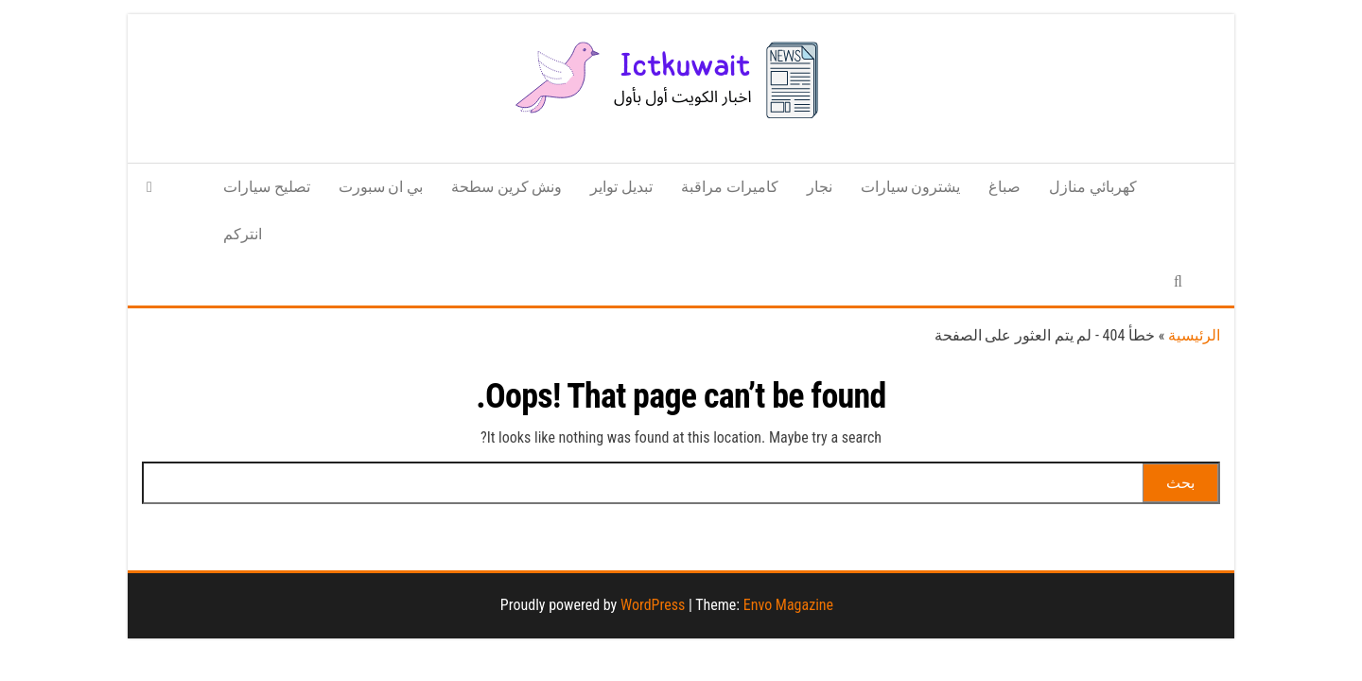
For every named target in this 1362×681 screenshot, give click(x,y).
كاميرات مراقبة (729, 187)
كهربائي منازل (1093, 187)
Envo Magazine (788, 605)
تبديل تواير (621, 187)
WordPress (652, 605)
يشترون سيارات (911, 187)
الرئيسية (1194, 335)
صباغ (1004, 187)
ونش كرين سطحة (506, 187)
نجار (819, 187)
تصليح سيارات (266, 187)
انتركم (242, 234)
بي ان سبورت (381, 187)
